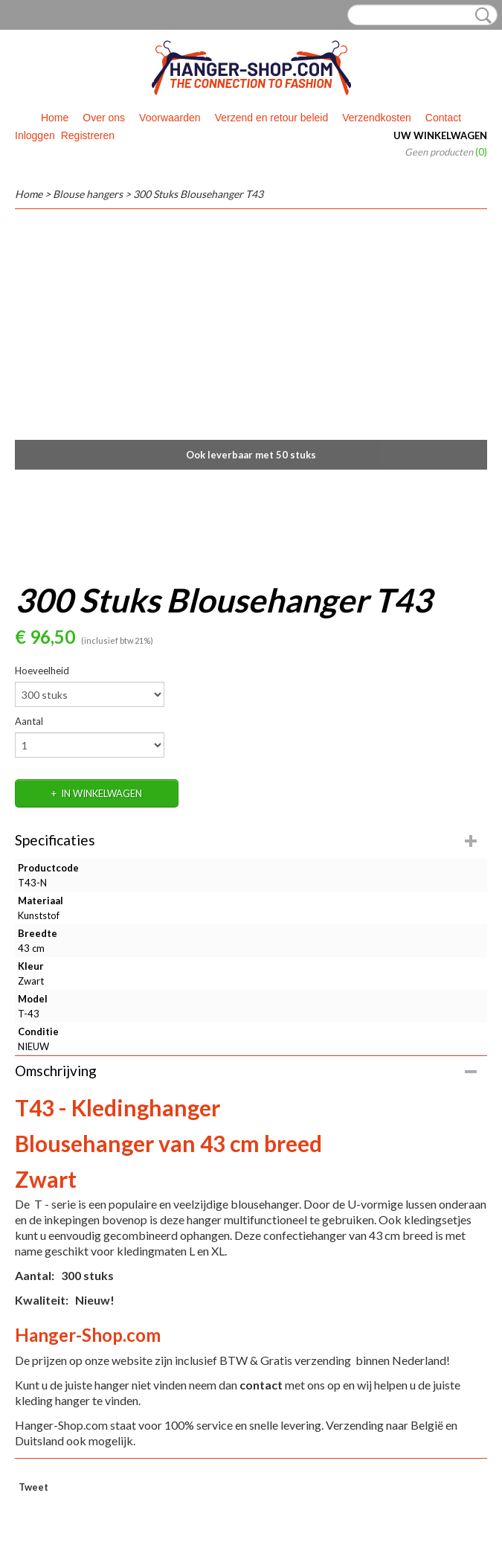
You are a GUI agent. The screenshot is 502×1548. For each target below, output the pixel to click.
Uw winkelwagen (440, 135)
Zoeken (480, 15)
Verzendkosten (376, 118)
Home (54, 118)
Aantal (29, 721)
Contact (443, 118)
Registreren (88, 135)
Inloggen (35, 135)
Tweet (33, 1487)
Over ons (104, 118)
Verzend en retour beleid (272, 118)
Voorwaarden (170, 118)
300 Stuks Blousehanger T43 (198, 194)
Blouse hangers (88, 194)
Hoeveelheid (42, 671)
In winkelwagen (101, 793)
